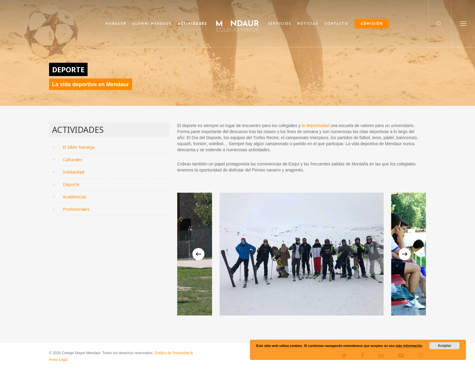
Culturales (72, 159)
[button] (463, 23)
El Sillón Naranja (79, 147)
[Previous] (198, 254)
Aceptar (444, 346)
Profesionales (76, 209)
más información (409, 346)
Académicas (74, 197)
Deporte (71, 184)
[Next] (405, 254)
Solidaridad (73, 172)
